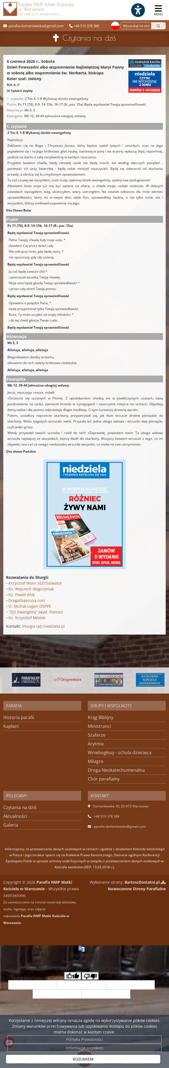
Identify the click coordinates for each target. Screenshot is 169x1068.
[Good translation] (72, 976)
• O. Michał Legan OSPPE (28, 606)
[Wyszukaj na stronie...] (136, 25)
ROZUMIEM (83, 1059)
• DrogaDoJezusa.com (25, 600)
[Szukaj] (158, 25)
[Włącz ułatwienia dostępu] (137, 10)
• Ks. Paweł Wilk (20, 594)
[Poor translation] (90, 976)
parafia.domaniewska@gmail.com (36, 25)
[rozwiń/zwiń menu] (158, 10)
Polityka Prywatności (84, 1039)
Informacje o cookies (84, 1047)
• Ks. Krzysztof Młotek (25, 617)
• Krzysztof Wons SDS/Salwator (34, 583)
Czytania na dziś (89, 37)
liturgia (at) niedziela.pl (43, 626)
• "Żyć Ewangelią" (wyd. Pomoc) (34, 612)
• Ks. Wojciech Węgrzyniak (30, 588)
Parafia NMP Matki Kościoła (38, 9)
